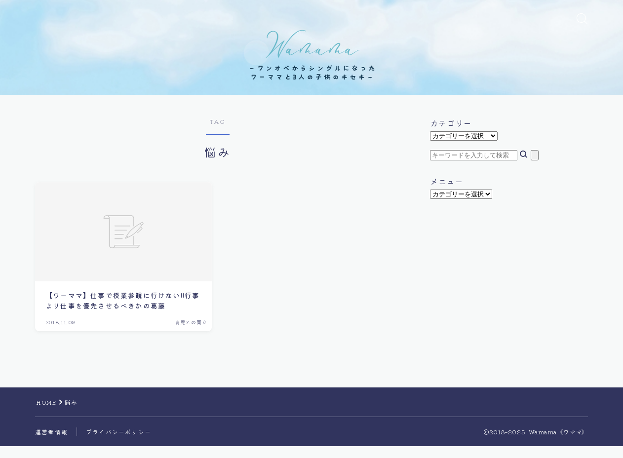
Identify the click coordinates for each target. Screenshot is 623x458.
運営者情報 (51, 443)
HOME (47, 414)
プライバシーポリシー (118, 443)
